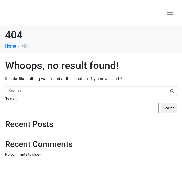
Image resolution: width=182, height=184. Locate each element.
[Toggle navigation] (170, 12)
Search (11, 98)
